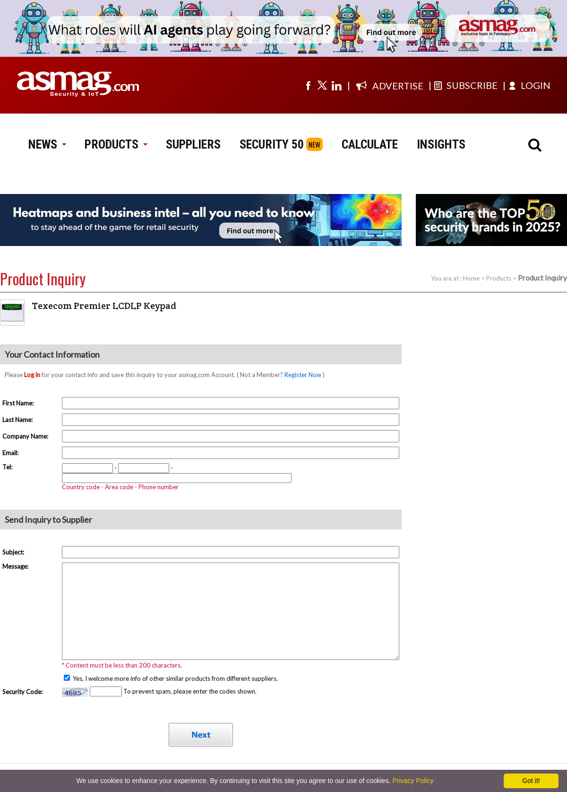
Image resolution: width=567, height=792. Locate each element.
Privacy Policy (412, 780)
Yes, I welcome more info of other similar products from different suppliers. (174, 678)
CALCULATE (370, 144)
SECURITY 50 (272, 144)
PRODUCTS (116, 144)
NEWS (47, 144)
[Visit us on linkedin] (336, 85)
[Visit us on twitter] (322, 85)
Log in (32, 374)
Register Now (302, 374)
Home (471, 278)
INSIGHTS (441, 144)
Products (498, 278)
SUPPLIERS (193, 144)
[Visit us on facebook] (308, 85)
